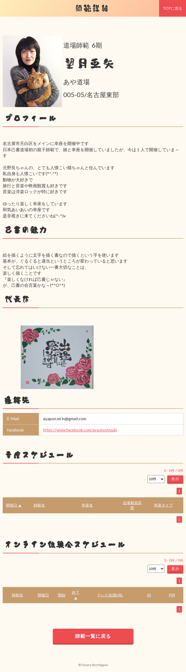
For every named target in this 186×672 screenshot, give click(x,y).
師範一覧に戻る (93, 636)
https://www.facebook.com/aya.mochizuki (80, 429)
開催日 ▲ (14, 505)
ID (149, 595)
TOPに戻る (172, 8)
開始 (61, 595)
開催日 (43, 595)
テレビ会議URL (110, 595)
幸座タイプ (163, 505)
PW (172, 595)
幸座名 (87, 505)
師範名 (39, 505)
